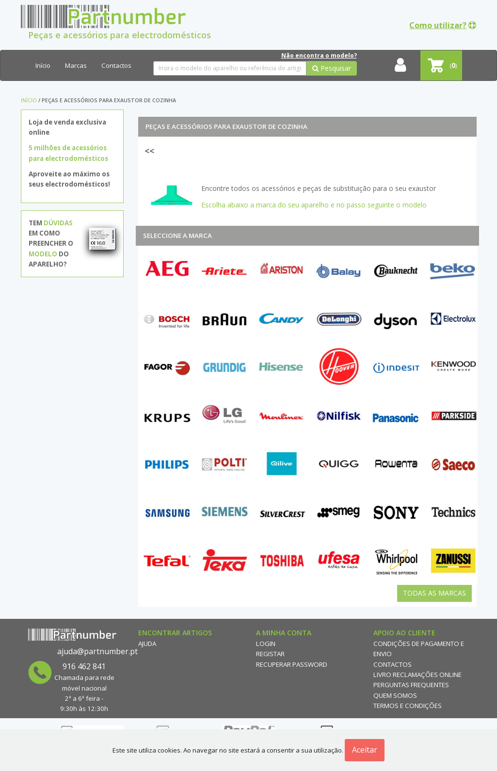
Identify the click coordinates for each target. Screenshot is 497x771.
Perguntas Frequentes (411, 684)
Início (42, 65)
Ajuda (147, 643)
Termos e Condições (407, 705)
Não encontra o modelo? (319, 55)
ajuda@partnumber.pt (97, 651)
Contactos (116, 65)
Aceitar (364, 749)
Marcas (76, 65)
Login (265, 643)
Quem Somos (395, 695)
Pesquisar (331, 68)
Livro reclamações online (417, 674)
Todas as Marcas (434, 593)
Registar (270, 653)
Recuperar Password (291, 664)
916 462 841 (84, 666)
